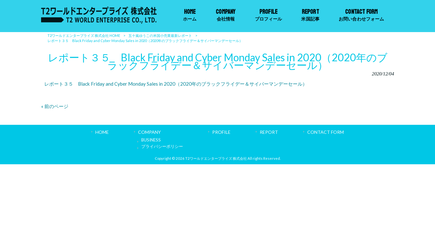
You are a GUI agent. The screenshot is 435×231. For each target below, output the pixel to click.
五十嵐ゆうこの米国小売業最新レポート (160, 35)
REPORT (269, 132)
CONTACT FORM (325, 132)
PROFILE (221, 132)
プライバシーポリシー (162, 146)
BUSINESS (151, 139)
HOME (102, 132)
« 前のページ (54, 106)
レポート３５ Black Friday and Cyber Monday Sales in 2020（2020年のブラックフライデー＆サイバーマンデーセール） (175, 84)
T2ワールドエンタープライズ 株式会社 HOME (84, 35)
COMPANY (149, 132)
